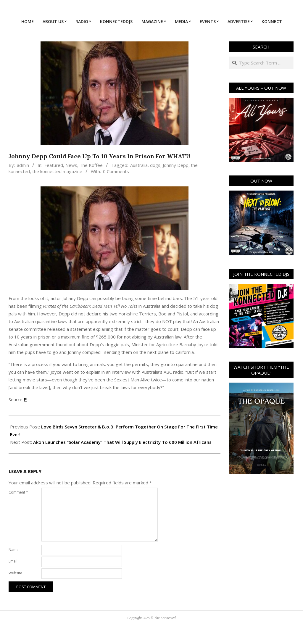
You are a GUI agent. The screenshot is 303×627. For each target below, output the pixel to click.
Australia (139, 165)
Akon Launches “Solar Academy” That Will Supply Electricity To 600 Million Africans (122, 442)
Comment (18, 492)
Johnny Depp (175, 165)
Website (15, 573)
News (71, 165)
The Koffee (91, 165)
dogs (155, 165)
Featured (53, 165)
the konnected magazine (57, 171)
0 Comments (116, 171)
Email (13, 561)
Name (14, 549)
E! (25, 399)
